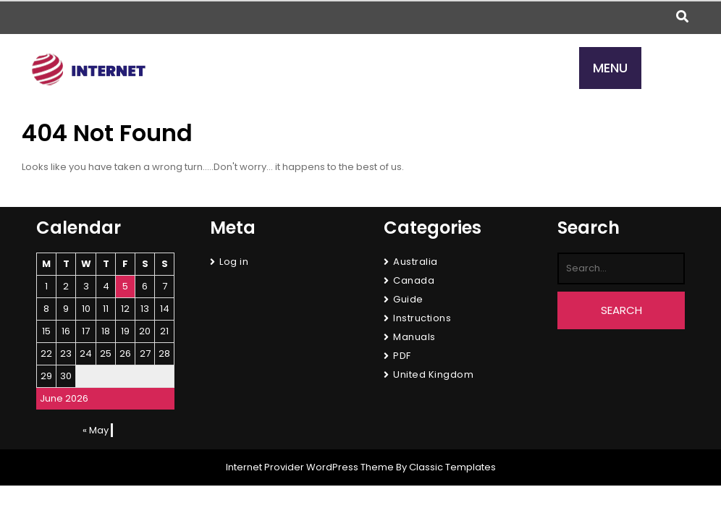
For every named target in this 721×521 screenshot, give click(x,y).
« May (96, 430)
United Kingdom (433, 374)
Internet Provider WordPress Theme (310, 467)
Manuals (414, 337)
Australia (415, 261)
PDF (402, 356)
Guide (408, 299)
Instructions (422, 318)
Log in (233, 261)
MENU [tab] (610, 68)
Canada (413, 280)
